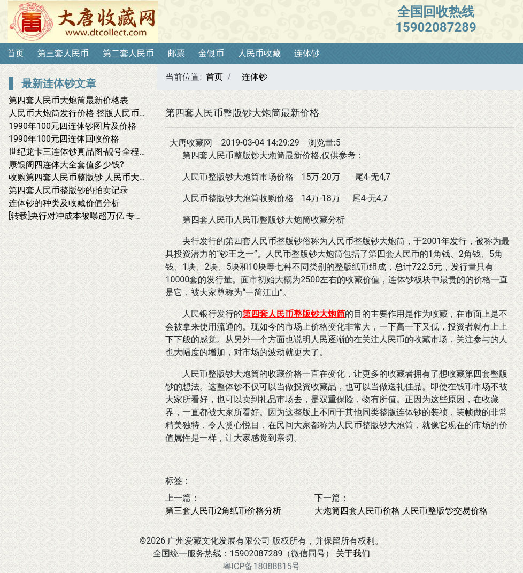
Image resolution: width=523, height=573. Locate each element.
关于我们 (353, 553)
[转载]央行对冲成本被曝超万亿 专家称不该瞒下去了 (106, 216)
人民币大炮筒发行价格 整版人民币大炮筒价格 (95, 113)
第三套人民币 (63, 53)
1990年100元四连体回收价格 (64, 139)
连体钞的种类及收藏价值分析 (64, 203)
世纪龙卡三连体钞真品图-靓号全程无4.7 (84, 152)
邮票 (176, 53)
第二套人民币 (128, 53)
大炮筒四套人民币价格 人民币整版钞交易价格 (401, 511)
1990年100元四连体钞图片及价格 (72, 126)
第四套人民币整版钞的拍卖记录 (68, 190)
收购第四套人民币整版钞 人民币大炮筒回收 (91, 177)
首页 (15, 53)
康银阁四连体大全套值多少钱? (66, 164)
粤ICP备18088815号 (262, 566)
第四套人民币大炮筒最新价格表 (68, 100)
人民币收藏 (259, 53)
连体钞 (307, 53)
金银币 (211, 53)
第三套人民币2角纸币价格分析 (223, 511)
